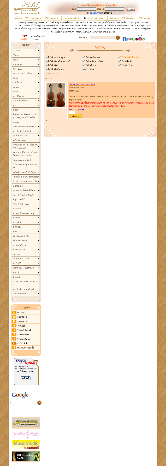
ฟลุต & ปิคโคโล (19, 199)
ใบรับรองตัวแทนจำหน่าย (92, 26)
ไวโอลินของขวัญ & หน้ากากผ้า (25, 166)
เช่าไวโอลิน (89, 69)
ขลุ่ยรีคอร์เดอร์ (19, 250)
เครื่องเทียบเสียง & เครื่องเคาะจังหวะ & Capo (25, 146)
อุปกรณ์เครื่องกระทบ (21, 259)
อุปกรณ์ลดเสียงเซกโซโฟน (24, 190)
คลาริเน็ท (17, 209)
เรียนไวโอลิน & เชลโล (132, 26)
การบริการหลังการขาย (40, 29)
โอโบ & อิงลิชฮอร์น (21, 204)
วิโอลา (16, 55)
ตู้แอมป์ (16, 122)
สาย (15, 105)
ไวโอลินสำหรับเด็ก (55, 69)
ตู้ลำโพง (16, 277)
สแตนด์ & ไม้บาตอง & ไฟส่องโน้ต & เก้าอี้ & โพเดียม (25, 154)
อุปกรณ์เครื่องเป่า (20, 245)
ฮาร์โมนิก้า (17, 263)
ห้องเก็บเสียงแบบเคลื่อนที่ (23, 289)
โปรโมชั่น (54, 22)
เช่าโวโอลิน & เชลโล (113, 26)
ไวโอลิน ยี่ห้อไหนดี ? (86, 29)
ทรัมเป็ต (16, 218)
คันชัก (15, 110)
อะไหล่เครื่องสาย (20, 140)
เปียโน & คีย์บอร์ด (20, 101)
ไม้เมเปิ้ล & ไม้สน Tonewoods (25, 177)
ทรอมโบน (17, 222)
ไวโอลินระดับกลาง (92, 57)
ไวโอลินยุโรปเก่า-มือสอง (94, 61)
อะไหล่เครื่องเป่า (20, 240)
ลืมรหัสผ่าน (31, 22)
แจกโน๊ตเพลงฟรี (108, 32)
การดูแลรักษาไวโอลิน (49, 26)
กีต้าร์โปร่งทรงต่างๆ (122, 29)
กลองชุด (16, 254)
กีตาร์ (15, 78)
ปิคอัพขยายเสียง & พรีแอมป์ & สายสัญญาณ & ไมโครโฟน (25, 116)
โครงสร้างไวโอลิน (31, 26)
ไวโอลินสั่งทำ (53, 65)
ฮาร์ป (15, 92)
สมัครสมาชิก (42, 22)
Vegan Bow (57, 29)
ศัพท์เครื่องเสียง (69, 29)
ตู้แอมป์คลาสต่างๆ (104, 29)
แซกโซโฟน (18, 186)
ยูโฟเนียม (17, 227)
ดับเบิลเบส (17, 64)
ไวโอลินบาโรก (126, 65)
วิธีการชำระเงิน (82, 22)
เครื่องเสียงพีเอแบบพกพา (23, 126)
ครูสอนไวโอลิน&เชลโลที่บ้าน (88, 32)
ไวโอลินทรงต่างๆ (138, 29)
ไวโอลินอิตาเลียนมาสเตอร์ (58, 61)
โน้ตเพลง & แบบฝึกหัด (22, 160)
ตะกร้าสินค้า (38, 36)
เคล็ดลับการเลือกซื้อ (25, 348)
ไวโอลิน (16, 51)
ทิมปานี (16, 272)
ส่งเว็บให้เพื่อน (109, 22)
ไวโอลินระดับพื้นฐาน (56, 57)
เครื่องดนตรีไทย (19, 294)
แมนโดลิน (17, 82)
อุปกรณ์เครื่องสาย (20, 136)
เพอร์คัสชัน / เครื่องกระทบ (24, 268)
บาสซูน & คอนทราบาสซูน (24, 213)
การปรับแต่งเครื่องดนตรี (70, 26)
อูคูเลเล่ (16, 87)
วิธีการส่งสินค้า (96, 22)
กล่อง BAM (17, 69)
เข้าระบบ (21, 22)
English (24, 39)
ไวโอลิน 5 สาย (90, 65)
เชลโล (15, 60)
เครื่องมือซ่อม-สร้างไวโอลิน (24, 172)
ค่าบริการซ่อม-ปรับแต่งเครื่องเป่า (25, 283)
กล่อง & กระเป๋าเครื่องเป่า (23, 195)
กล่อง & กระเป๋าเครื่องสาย (24, 73)
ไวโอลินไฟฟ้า (126, 61)
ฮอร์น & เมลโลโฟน (21, 236)
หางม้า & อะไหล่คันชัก (22, 131)
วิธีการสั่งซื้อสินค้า (67, 22)
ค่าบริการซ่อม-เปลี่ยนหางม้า (25, 181)
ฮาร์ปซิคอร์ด (18, 96)
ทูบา (15, 231)
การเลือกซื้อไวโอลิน (125, 22)
